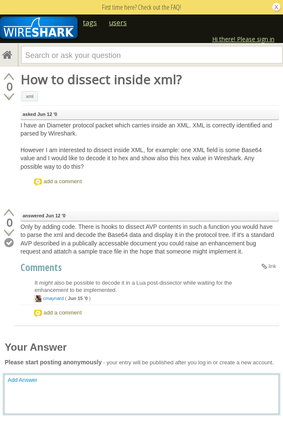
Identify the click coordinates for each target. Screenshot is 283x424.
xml (29, 96)
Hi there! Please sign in (243, 39)
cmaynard (53, 298)
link (272, 266)
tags (90, 22)
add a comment (63, 181)
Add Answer (22, 380)
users (118, 22)
